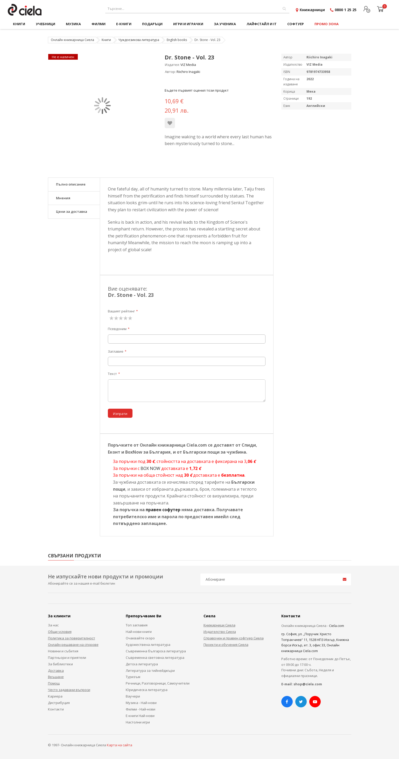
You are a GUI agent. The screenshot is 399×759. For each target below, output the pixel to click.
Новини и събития (63, 651)
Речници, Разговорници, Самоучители (158, 683)
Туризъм (133, 676)
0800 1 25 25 (345, 9)
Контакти (56, 709)
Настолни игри (138, 722)
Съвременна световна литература (155, 657)
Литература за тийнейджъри (150, 670)
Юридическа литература (146, 689)
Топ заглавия (137, 625)
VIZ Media (188, 64)
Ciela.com (336, 625)
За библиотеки (60, 664)
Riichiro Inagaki (188, 71)
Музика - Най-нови (141, 702)
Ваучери (133, 696)
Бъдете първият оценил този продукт (197, 90)
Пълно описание (71, 184)
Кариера (55, 696)
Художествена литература (148, 644)
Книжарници (312, 9)
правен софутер (163, 509)
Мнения (63, 198)
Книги (106, 40)
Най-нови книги (139, 631)
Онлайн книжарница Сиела (72, 40)
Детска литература (142, 664)
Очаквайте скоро (140, 638)
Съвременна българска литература (156, 651)
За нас (53, 625)
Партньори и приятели (67, 657)
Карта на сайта (119, 745)
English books (177, 40)
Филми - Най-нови (140, 709)
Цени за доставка (71, 211)
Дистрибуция (59, 702)
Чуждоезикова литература (138, 40)
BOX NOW (150, 468)
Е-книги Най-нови (140, 715)
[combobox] (197, 8)
